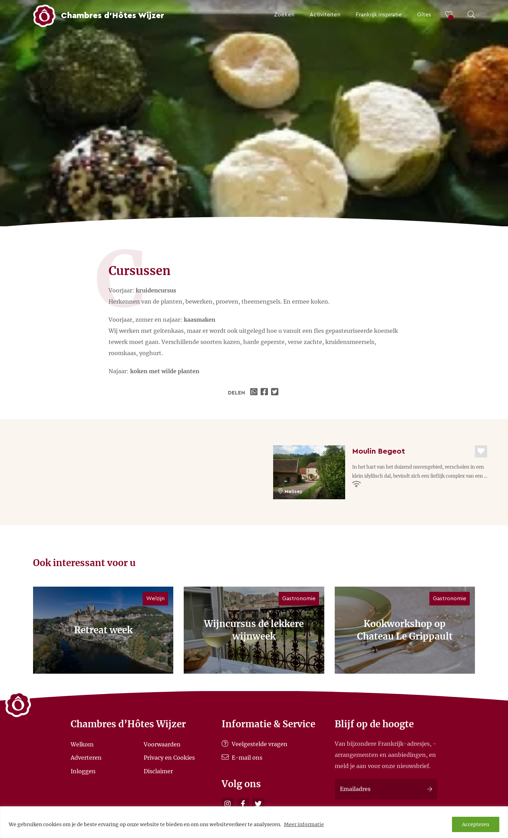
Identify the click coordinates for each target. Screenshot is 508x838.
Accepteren (475, 824)
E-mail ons (242, 757)
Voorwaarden (162, 744)
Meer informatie (304, 824)
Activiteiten (325, 14)
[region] (254, 822)
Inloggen (83, 770)
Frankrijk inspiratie (379, 14)
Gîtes (424, 14)
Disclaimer (158, 770)
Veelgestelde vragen (254, 744)
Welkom (82, 744)
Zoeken (284, 14)
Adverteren (86, 757)
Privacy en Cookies (169, 757)
